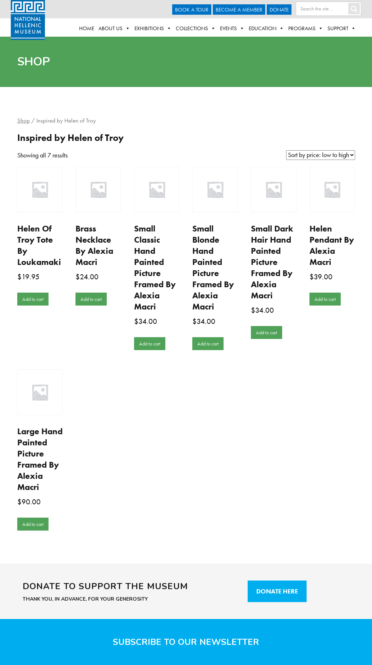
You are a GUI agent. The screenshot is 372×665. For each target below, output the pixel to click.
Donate (279, 9)
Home (86, 28)
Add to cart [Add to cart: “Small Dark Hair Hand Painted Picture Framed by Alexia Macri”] (266, 332)
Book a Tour (191, 9)
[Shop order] (320, 155)
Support (341, 28)
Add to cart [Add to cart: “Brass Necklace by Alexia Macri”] (91, 299)
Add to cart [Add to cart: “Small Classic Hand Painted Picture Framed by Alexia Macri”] (149, 343)
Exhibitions (152, 28)
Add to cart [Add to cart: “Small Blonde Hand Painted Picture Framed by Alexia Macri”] (208, 343)
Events (232, 28)
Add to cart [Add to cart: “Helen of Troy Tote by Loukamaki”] (32, 299)
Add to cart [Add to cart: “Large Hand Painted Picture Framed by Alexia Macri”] (32, 524)
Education (266, 28)
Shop (23, 120)
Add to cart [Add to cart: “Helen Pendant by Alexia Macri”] (325, 299)
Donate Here (277, 591)
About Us (114, 28)
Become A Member (239, 9)
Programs (305, 28)
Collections (196, 28)
